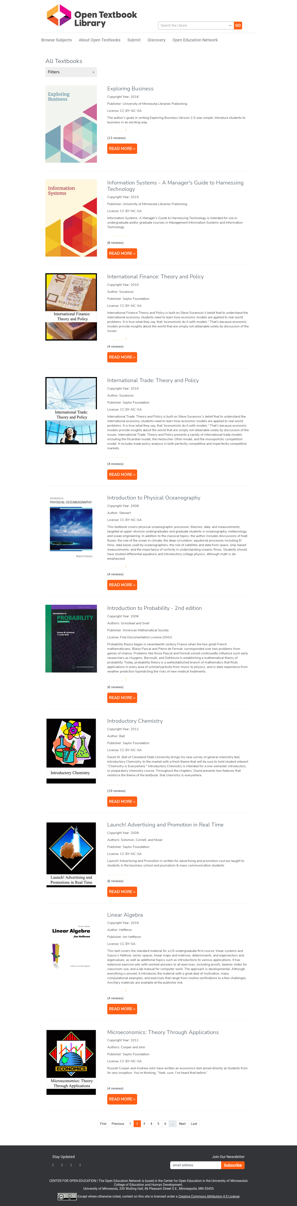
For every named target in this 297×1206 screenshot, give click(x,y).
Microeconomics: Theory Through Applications (163, 1032)
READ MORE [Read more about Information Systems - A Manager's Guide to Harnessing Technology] (120, 253)
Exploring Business (130, 88)
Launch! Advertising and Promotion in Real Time (165, 824)
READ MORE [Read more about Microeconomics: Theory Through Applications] (120, 1099)
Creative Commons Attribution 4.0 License (208, 1196)
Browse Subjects (56, 39)
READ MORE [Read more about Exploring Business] (120, 148)
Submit (134, 39)
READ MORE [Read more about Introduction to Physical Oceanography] (120, 585)
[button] (71, 72)
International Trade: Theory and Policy (153, 380)
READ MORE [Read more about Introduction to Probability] (120, 697)
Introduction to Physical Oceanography (153, 497)
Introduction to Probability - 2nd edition (154, 608)
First (103, 1124)
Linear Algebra (125, 915)
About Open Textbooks (99, 39)
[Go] (238, 25)
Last (194, 1124)
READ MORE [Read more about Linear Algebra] (120, 1009)
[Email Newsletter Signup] (195, 1165)
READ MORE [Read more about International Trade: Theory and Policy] (120, 474)
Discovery (156, 39)
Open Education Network (195, 39)
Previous (118, 1124)
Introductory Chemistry (135, 721)
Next (182, 1124)
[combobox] (194, 25)
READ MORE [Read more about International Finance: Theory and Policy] (120, 357)
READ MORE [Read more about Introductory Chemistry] (120, 801)
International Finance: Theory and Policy (155, 276)
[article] (148, 127)
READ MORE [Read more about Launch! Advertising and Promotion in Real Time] (120, 891)
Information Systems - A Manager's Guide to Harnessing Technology (175, 186)
